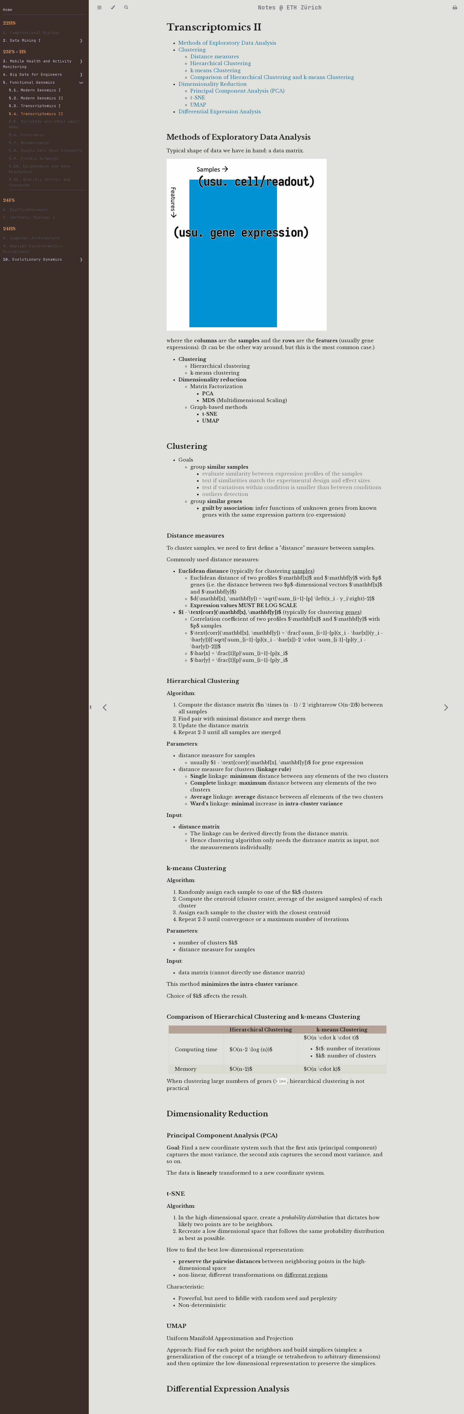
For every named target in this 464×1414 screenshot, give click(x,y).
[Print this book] (455, 7)
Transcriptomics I (35, 105)
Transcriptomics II (36, 113)
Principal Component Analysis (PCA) (237, 91)
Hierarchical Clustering (220, 63)
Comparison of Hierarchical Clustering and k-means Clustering (272, 77)
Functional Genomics (29, 82)
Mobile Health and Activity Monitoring (37, 64)
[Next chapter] (446, 707)
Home (7, 9)
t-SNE (197, 98)
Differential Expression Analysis (219, 112)
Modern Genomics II (36, 98)
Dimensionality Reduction (212, 84)
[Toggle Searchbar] (126, 7)
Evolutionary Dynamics (32, 259)
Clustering (192, 50)
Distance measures (214, 56)
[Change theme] (113, 7)
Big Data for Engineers (32, 74)
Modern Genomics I (35, 90)
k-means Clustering (215, 70)
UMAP (198, 105)
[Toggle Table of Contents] (99, 7)
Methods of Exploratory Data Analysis (227, 43)
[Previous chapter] (104, 707)
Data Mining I (22, 40)
